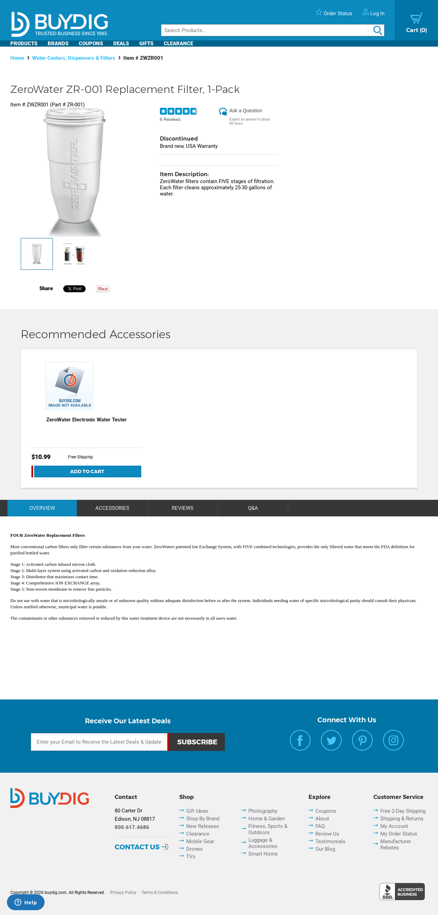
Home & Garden (266, 819)
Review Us (327, 834)
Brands (58, 43)
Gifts (146, 43)
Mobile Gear (200, 841)
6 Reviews (170, 119)
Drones (194, 849)
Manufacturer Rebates (395, 844)
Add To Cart (87, 471)
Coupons (91, 43)
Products (23, 43)
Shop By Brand (202, 819)
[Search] (272, 30)
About (322, 819)
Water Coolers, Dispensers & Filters (73, 58)
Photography (262, 811)
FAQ (320, 826)
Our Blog (325, 849)
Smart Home (263, 854)
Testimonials (330, 841)
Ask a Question (245, 110)
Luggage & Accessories (262, 843)
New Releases (202, 826)
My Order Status (398, 834)
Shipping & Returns (401, 819)
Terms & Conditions (160, 892)
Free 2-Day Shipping (403, 811)
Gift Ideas (197, 811)
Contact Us (137, 847)
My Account (394, 826)
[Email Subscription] (99, 742)
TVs (191, 857)
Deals (121, 43)
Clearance (178, 43)
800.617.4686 (132, 827)
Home (17, 58)
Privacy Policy (123, 892)
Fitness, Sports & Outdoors (267, 829)
